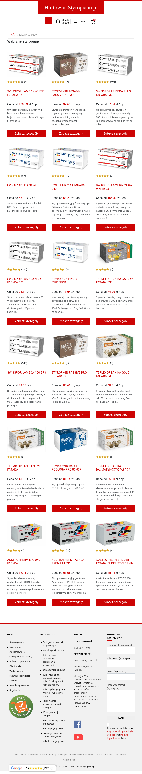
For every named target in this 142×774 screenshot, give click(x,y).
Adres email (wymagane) (121, 662)
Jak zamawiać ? (17, 652)
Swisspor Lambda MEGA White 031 (75, 754)
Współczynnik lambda (53, 650)
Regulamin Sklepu (116, 731)
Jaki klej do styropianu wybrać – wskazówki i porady (54, 692)
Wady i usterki (16, 671)
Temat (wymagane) (121, 675)
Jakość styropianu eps (54, 670)
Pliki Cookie (15, 666)
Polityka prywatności (19, 661)
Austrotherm (69, 760)
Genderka (121, 754)
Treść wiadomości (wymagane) (121, 698)
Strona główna (16, 642)
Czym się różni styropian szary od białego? (52, 704)
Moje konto (15, 647)
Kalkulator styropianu (53, 741)
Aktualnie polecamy (19, 685)
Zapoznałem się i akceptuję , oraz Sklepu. (120, 733)
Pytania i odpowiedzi (19, 676)
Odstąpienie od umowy (20, 656)
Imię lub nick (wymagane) (121, 649)
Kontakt (13, 680)
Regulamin (14, 690)
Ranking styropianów (53, 728)
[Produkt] (26, 64)
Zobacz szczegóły (26, 133)
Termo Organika (104, 754)
